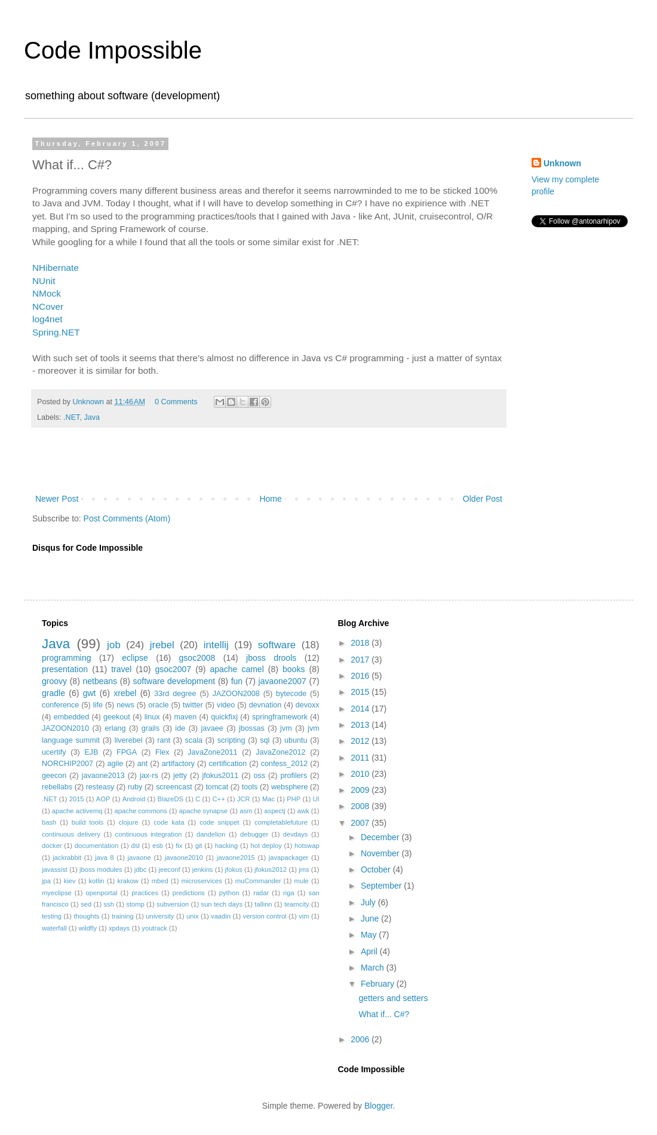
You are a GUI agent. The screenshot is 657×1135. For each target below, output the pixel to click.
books (294, 669)
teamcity (296, 904)
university (160, 916)
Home (270, 499)
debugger (254, 834)
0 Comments (176, 402)
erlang (115, 728)
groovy (54, 681)
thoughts (87, 916)
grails (150, 728)
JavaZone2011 (212, 752)
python (229, 892)
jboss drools (271, 658)
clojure (129, 822)
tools (250, 787)
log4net (47, 319)
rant (163, 740)
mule (301, 880)
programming (66, 658)
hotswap (307, 845)
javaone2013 (103, 775)
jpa (46, 880)
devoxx (308, 705)
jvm (286, 728)
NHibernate (55, 268)
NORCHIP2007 (67, 763)
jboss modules (100, 869)
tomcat (216, 787)
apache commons (140, 810)
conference (60, 705)
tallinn (263, 904)
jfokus (233, 869)
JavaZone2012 (280, 752)
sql (264, 740)
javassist (54, 869)
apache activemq (77, 810)
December (381, 837)
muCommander (258, 880)
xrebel (124, 693)
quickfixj (224, 717)
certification (228, 763)
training (123, 916)
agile (116, 763)
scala (193, 740)
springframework (280, 717)
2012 (361, 741)
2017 (361, 659)
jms (304, 869)
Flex (162, 752)
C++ (219, 799)
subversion (172, 904)
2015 (76, 799)
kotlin (96, 880)
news (125, 705)
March (373, 967)
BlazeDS (170, 799)
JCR (243, 799)
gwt (89, 693)
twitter (193, 705)
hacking (226, 845)
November (381, 853)
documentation (96, 845)
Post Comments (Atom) (127, 518)
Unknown (562, 163)
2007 (361, 823)
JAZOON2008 (236, 693)
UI (315, 799)
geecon (54, 775)
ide (180, 728)
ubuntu (296, 740)
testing (52, 916)
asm (246, 810)
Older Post (482, 499)
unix (192, 916)
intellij (216, 645)
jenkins (202, 869)
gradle (53, 693)
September (382, 885)
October (377, 869)
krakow (127, 880)
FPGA (126, 752)
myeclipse (57, 892)
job (113, 645)
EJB (91, 752)
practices (144, 892)
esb (157, 845)
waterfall (54, 928)
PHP (293, 799)
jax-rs (149, 775)
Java (92, 417)
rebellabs (57, 787)
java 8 (104, 857)
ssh (109, 904)
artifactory (178, 763)
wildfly (88, 928)
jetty (180, 775)
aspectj (274, 810)
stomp (135, 904)
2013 (361, 725)
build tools (87, 822)
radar (261, 892)
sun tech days (221, 904)
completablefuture (281, 822)
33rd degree (175, 693)
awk (303, 810)
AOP (103, 799)
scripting (231, 740)
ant (142, 763)
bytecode (291, 693)
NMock (46, 293)
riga (288, 892)
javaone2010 (184, 857)
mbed (160, 880)
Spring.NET (56, 332)
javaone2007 (282, 681)
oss (260, 775)
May (370, 934)
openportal (102, 892)
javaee (212, 728)
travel (121, 669)
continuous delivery (71, 834)
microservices (201, 880)
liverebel (129, 740)
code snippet (219, 822)
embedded (72, 717)
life (98, 705)
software (277, 645)
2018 (361, 643)
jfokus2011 (220, 775)
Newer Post (56, 499)
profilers (293, 775)
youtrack (154, 928)
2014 (361, 708)
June (371, 918)
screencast (174, 787)
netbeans (99, 681)
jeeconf (169, 869)
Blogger (378, 1105)
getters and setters (393, 998)
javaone (139, 857)
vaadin (221, 916)
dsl (135, 845)
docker (52, 845)
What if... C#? (383, 1014)
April (370, 951)
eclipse (135, 658)
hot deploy (265, 845)
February (379, 983)
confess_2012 (284, 763)
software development (174, 681)
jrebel (162, 645)
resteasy (100, 787)
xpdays (119, 928)
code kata (168, 822)
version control (265, 916)
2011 (361, 757)
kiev (70, 880)
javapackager (289, 857)
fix (179, 845)
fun (236, 681)
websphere (289, 787)
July (369, 902)
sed (86, 904)
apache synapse (203, 810)
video (226, 705)
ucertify (54, 752)
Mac (268, 799)
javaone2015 (236, 857)
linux (152, 717)
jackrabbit (67, 857)
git (198, 845)
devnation (265, 705)
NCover (47, 306)
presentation (65, 669)
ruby (135, 787)
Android (134, 799)
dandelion (211, 834)
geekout (116, 717)
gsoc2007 (173, 669)
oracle (158, 705)
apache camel (236, 669)
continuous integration (148, 834)
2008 (361, 806)
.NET (71, 417)
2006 (361, 1039)
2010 (361, 774)
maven (185, 717)
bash (49, 822)
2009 (361, 790)
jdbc (140, 869)
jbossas (252, 728)
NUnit (43, 281)
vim (304, 916)
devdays (295, 834)
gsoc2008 (197, 658)
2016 (361, 676)
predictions (189, 892)
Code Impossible (113, 50)
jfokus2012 (270, 869)
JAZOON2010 (65, 728)
